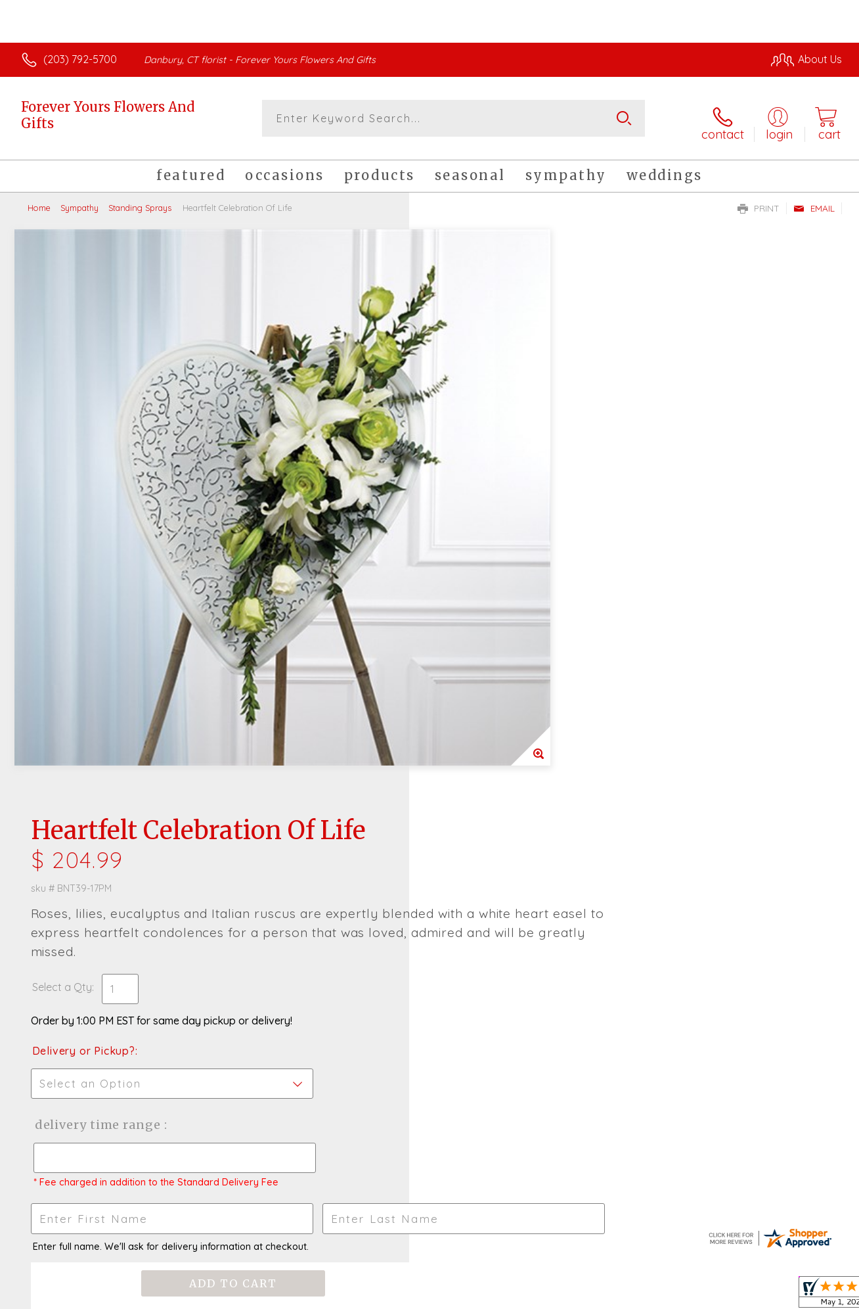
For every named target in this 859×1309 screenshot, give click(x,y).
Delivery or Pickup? (482, 454)
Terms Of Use (551, 1295)
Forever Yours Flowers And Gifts (107, 115)
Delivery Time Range (495, 528)
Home (39, 200)
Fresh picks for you (430, 837)
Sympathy (79, 200)
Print (759, 201)
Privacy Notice (629, 1295)
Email (814, 201)
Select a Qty (461, 391)
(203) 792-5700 (80, 59)
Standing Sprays (139, 200)
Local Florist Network (723, 1295)
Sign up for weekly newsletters (430, 910)
